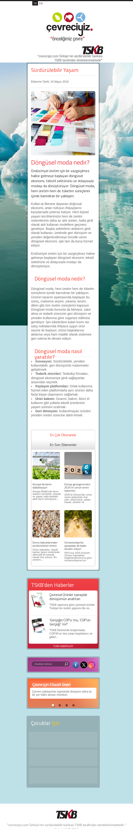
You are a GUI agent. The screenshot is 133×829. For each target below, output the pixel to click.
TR (35, 3)
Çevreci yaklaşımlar (44, 691)
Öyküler (63, 758)
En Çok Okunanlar (63, 435)
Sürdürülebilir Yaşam (55, 70)
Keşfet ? (63, 740)
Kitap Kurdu (63, 776)
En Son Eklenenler (63, 444)
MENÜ (94, 8)
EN (41, 3)
